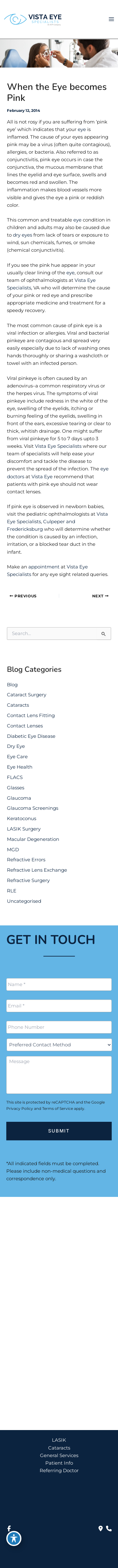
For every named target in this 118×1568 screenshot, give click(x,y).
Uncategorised (24, 901)
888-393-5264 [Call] (39, 1280)
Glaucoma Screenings (32, 808)
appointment (43, 567)
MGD (13, 850)
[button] (59, 1411)
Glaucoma (19, 798)
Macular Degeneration (33, 839)
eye (82, 129)
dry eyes (22, 235)
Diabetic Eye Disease (31, 736)
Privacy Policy (19, 1108)
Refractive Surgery (28, 880)
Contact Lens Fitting (31, 715)
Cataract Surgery (26, 695)
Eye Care (17, 756)
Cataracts (18, 705)
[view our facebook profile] (8, 1528)
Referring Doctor (59, 1470)
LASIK (59, 1440)
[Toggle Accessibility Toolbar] (13, 1538)
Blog (12, 685)
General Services (59, 1455)
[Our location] (108, 1528)
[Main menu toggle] (111, 19)
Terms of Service (57, 1108)
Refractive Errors (26, 860)
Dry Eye (16, 746)
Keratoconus (21, 818)
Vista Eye (42, 477)
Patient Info (59, 1463)
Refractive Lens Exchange (37, 870)
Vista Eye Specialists (58, 446)
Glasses (15, 788)
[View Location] (48, 1260)
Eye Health (19, 767)
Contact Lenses (25, 726)
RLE (11, 891)
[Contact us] (100, 1528)
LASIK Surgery (24, 829)
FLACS (15, 777)
